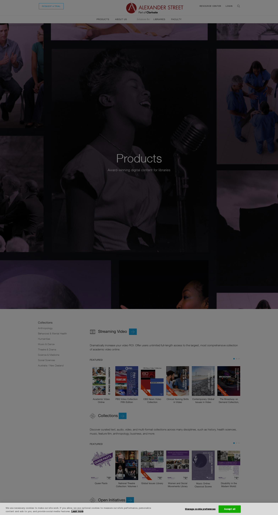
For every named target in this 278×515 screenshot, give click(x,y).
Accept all (229, 509)
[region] (139, 509)
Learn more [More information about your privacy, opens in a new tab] (77, 511)
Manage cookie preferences (200, 509)
